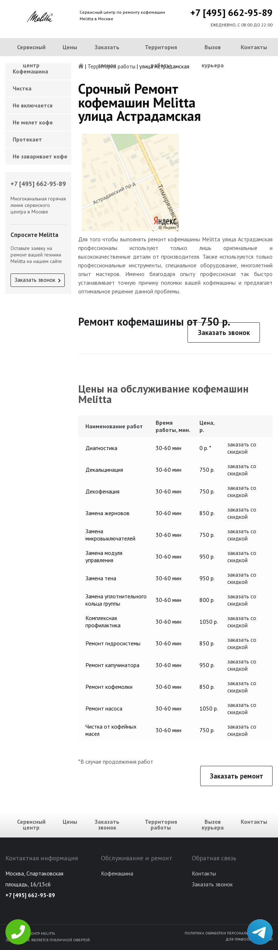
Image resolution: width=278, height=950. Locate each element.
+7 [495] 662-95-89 (231, 12)
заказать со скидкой (241, 448)
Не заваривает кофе (40, 156)
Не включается (32, 105)
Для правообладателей (249, 939)
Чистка (22, 88)
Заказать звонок (107, 56)
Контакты (254, 47)
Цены (70, 47)
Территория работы (161, 56)
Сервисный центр (31, 56)
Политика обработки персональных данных (229, 933)
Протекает (27, 139)
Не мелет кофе (33, 122)
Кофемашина (117, 873)
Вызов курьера (213, 56)
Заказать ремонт (236, 776)
